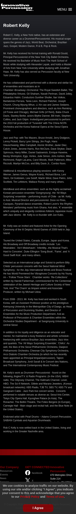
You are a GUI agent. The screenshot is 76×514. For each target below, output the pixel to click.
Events (4, 474)
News (3, 478)
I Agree (38, 508)
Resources (6, 471)
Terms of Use (55, 496)
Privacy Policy (30, 496)
